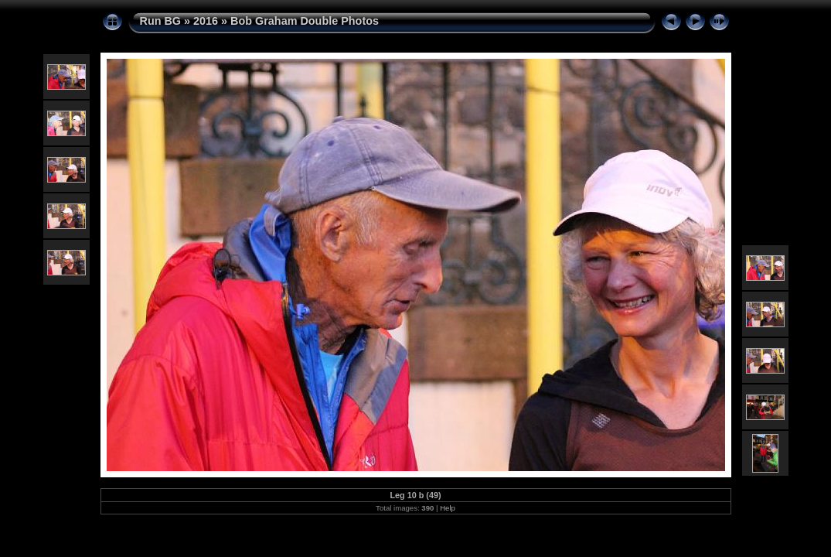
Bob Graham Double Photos (304, 21)
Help (447, 508)
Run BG (161, 21)
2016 (205, 21)
